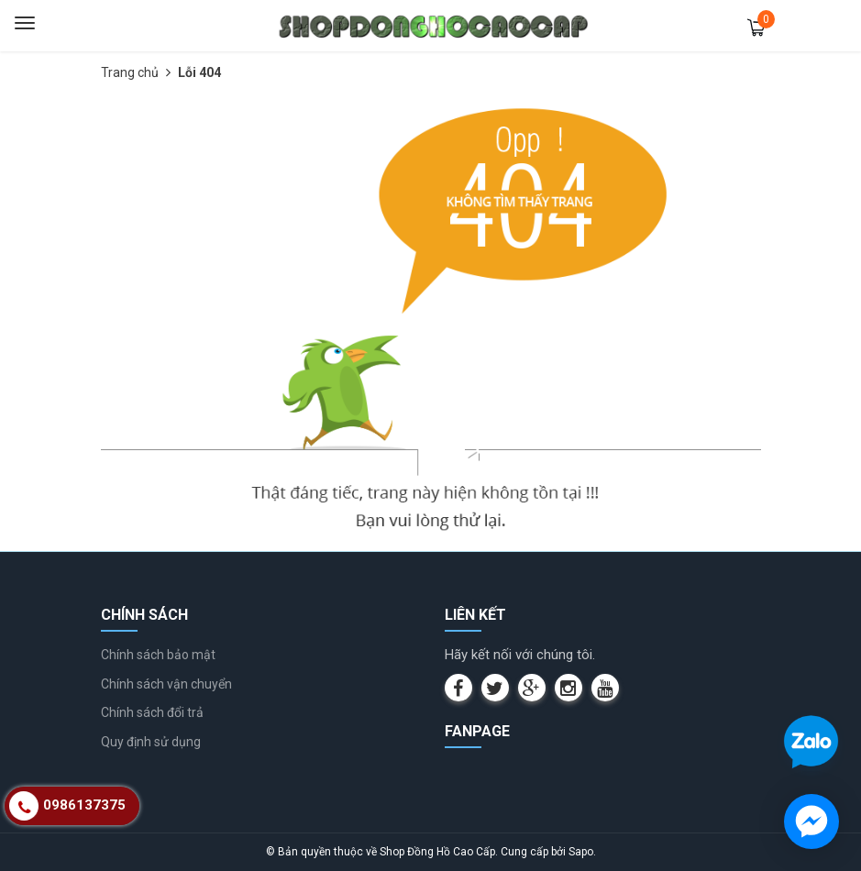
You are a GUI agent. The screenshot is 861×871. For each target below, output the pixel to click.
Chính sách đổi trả (152, 712)
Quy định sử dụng (151, 741)
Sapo (580, 851)
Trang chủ (130, 72)
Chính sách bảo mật (158, 654)
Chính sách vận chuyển (166, 684)
